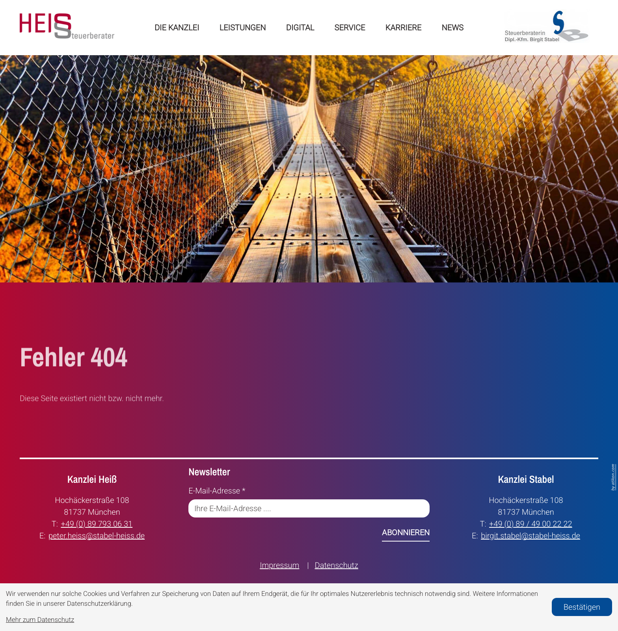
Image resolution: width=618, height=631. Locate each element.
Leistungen (243, 27)
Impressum (279, 565)
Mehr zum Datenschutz (40, 620)
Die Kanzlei (176, 27)
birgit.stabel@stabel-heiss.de (530, 535)
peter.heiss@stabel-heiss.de (96, 535)
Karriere (403, 27)
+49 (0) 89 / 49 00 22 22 (530, 523)
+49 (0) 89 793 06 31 (96, 523)
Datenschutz (336, 565)
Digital (300, 27)
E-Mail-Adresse (216, 490)
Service (350, 27)
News (453, 27)
